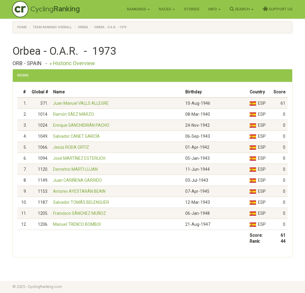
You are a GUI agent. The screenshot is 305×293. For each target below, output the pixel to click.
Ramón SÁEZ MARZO (73, 114)
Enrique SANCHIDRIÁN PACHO (81, 125)
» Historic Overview (72, 63)
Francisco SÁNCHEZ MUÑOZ (79, 213)
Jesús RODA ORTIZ (71, 147)
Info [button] (214, 9)
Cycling (55, 8)
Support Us (277, 9)
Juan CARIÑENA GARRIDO (77, 180)
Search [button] (241, 9)
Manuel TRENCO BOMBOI (77, 224)
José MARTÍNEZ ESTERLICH (79, 158)
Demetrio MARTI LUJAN (75, 169)
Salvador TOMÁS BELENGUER (81, 202)
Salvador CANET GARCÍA (76, 136)
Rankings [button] (138, 9)
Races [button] (167, 9)
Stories (191, 9)
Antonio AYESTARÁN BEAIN (79, 191)
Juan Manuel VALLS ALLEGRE (81, 103)
